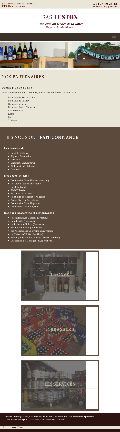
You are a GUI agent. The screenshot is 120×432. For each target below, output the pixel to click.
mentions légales (16, 427)
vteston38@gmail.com (107, 6)
